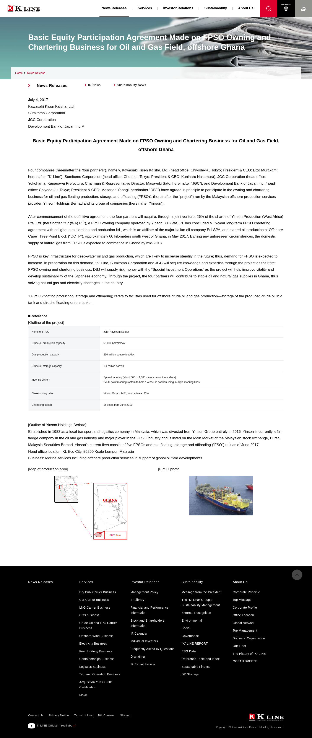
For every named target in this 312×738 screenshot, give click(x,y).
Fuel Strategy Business (95, 651)
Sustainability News (131, 85)
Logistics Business (92, 666)
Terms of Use (83, 715)
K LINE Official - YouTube (55, 725)
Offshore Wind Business (96, 636)
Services (145, 8)
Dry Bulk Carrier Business (97, 592)
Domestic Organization (249, 638)
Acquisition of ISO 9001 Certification (96, 684)
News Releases (52, 85)
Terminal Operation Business (99, 674)
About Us (246, 8)
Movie (83, 695)
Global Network (244, 623)
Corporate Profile (245, 607)
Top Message (242, 599)
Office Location (243, 615)
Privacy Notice (59, 715)
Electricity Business (93, 643)
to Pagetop (297, 578)
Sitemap (125, 715)
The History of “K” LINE (249, 653)
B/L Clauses (106, 715)
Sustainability (215, 8)
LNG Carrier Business (94, 607)
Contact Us (303, 4)
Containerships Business (96, 659)
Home (19, 73)
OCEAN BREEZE (245, 661)
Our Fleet (239, 646)
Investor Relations (178, 8)
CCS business (89, 615)
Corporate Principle (246, 592)
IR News (94, 85)
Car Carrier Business (94, 599)
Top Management (245, 630)
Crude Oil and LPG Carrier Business (98, 625)
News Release (36, 73)
